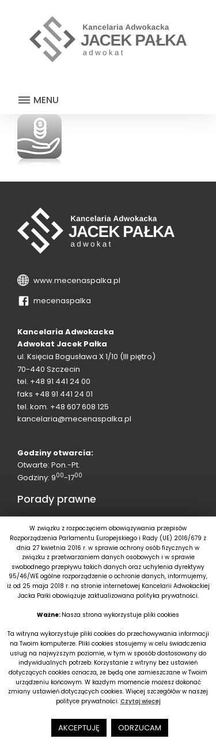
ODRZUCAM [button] (139, 727)
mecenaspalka (60, 300)
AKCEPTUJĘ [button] (79, 727)
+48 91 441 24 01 (64, 394)
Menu (38, 100)
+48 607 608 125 (79, 406)
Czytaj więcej (140, 701)
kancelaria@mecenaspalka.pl (74, 418)
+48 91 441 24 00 (60, 381)
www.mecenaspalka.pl (75, 280)
